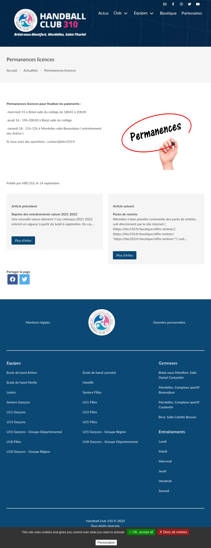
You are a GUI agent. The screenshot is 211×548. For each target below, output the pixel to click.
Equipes (141, 12)
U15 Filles (90, 422)
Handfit (88, 382)
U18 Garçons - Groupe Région (28, 451)
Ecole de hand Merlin (22, 382)
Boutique (168, 12)
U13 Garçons (16, 422)
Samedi (164, 491)
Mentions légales (38, 322)
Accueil (12, 70)
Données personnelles (169, 322)
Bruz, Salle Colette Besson (177, 417)
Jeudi (162, 471)
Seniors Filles (92, 392)
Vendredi (165, 481)
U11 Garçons (16, 412)
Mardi (163, 451)
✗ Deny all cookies (173, 532)
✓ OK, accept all (141, 532)
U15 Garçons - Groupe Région (104, 432)
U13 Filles (90, 412)
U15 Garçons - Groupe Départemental (34, 432)
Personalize (106, 542)
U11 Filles (90, 402)
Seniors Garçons (18, 402)
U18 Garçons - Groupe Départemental (110, 442)
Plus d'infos (23, 240)
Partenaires (192, 12)
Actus (103, 12)
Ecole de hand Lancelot (99, 372)
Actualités (30, 70)
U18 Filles (14, 442)
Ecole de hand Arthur (22, 372)
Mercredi (165, 461)
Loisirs (11, 392)
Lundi (162, 441)
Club (118, 12)
